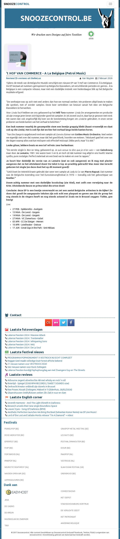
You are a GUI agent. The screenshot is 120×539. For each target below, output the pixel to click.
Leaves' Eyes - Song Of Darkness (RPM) (26, 409)
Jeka (7, 500)
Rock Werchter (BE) (14, 435)
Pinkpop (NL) (10, 461)
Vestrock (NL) (67, 461)
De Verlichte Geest (70, 510)
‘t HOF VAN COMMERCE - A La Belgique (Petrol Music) (46, 73)
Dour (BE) (65, 448)
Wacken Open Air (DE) (15, 474)
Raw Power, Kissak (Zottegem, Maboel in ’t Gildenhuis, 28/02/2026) (40, 389)
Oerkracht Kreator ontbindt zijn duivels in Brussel (31, 386)
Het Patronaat (68, 517)
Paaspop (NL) (67, 454)
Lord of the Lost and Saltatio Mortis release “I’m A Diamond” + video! (40, 415)
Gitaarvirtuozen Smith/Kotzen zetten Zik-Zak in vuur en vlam (37, 392)
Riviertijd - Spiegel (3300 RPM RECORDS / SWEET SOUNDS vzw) (38, 383)
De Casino (9, 506)
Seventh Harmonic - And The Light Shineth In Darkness (34, 403)
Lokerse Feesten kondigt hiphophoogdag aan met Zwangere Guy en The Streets (46, 370)
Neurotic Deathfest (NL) (17, 467)
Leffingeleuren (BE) (14, 480)
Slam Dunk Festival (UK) (72, 467)
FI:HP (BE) (9, 448)
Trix (7, 526)
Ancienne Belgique (70, 523)
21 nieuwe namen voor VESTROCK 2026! (27, 364)
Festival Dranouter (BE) (73, 442)
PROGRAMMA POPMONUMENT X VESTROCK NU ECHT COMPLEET (40, 357)
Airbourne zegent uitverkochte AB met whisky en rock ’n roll (37, 380)
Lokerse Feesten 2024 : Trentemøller (25, 338)
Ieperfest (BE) (11, 442)
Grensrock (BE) (68, 474)
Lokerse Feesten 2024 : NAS (21, 344)
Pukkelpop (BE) (12, 429)
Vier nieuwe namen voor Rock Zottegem (27, 367)
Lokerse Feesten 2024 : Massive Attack (26, 335)
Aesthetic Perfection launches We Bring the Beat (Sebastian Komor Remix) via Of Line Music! (52, 412)
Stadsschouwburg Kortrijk (75, 504)
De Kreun (9, 513)
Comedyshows (68, 491)
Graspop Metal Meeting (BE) (75, 429)
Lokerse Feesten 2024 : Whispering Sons (27, 341)
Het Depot (66, 498)
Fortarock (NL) (12, 454)
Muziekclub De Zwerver (16, 519)
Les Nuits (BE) (67, 435)
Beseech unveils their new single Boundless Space (32, 406)
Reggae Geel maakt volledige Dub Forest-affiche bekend (35, 361)
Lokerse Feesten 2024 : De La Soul (24, 347)
